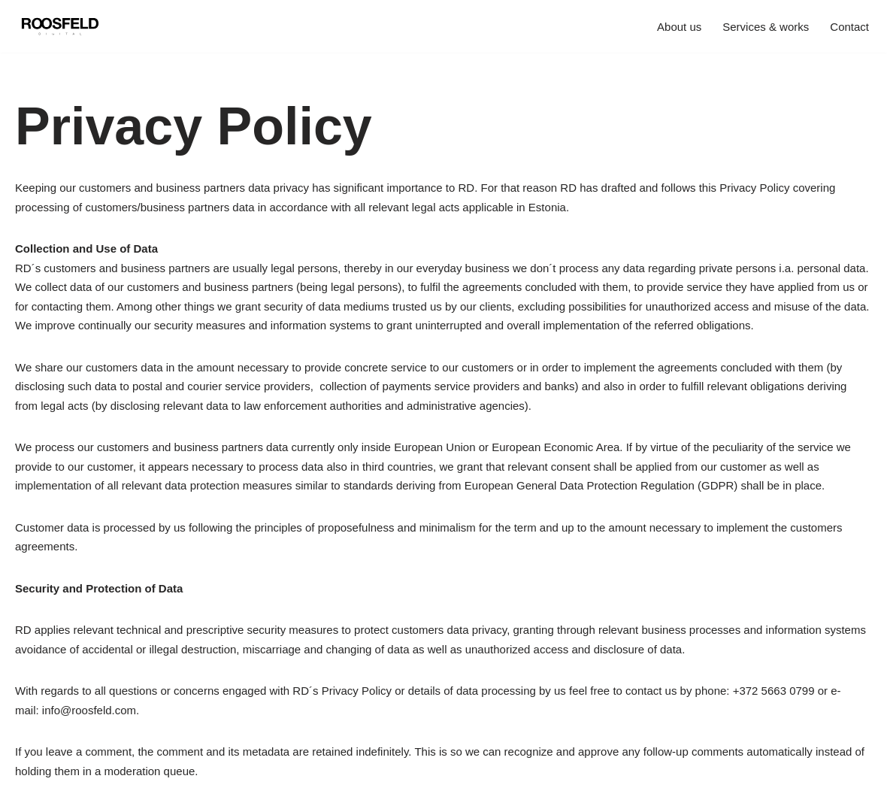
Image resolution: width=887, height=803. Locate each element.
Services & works (765, 26)
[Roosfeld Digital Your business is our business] (60, 26)
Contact (849, 26)
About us (679, 26)
